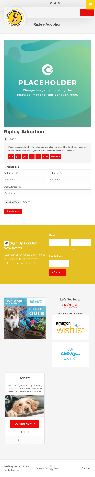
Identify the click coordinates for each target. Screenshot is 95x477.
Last (73, 249)
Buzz (53, 468)
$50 (32, 156)
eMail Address (56, 256)
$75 (38, 156)
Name (52, 235)
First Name (11, 173)
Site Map (86, 468)
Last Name (55, 173)
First (51, 249)
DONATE (86, 12)
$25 (18, 156)
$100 (45, 156)
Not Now (55, 156)
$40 (25, 156)
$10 (11, 156)
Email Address (12, 187)
